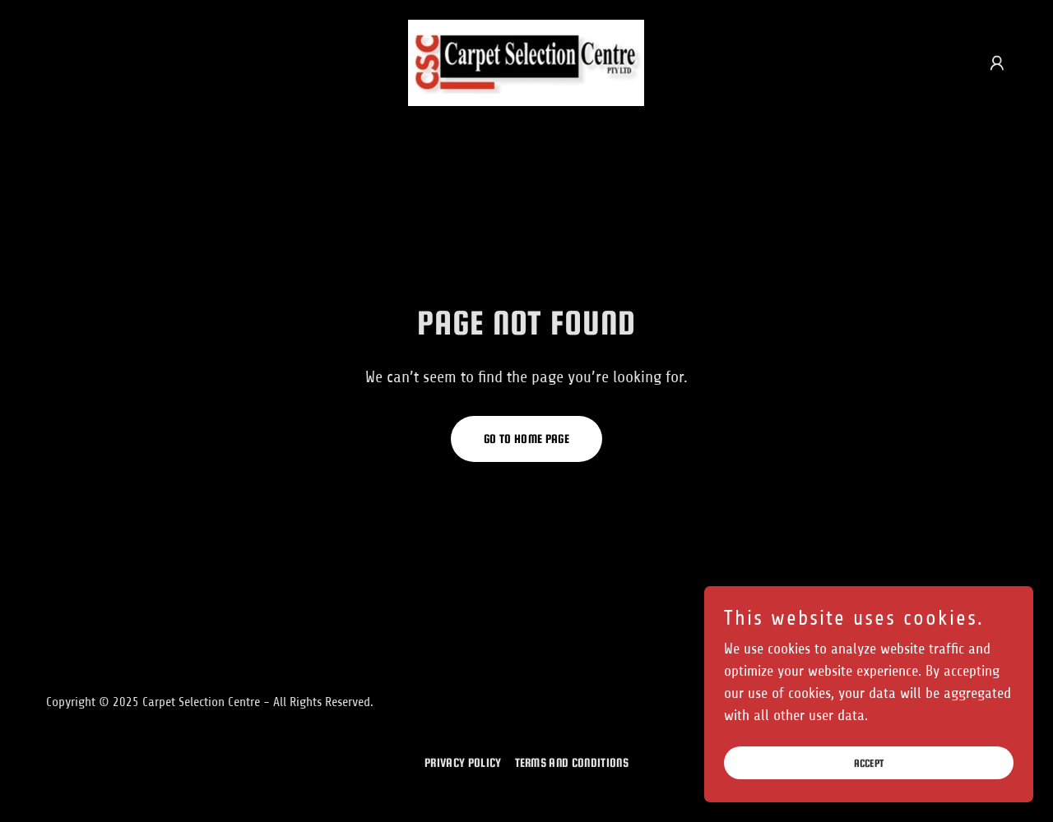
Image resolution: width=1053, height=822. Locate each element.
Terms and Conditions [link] (572, 762)
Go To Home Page (526, 439)
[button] (997, 63)
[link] (526, 61)
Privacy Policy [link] (462, 762)
